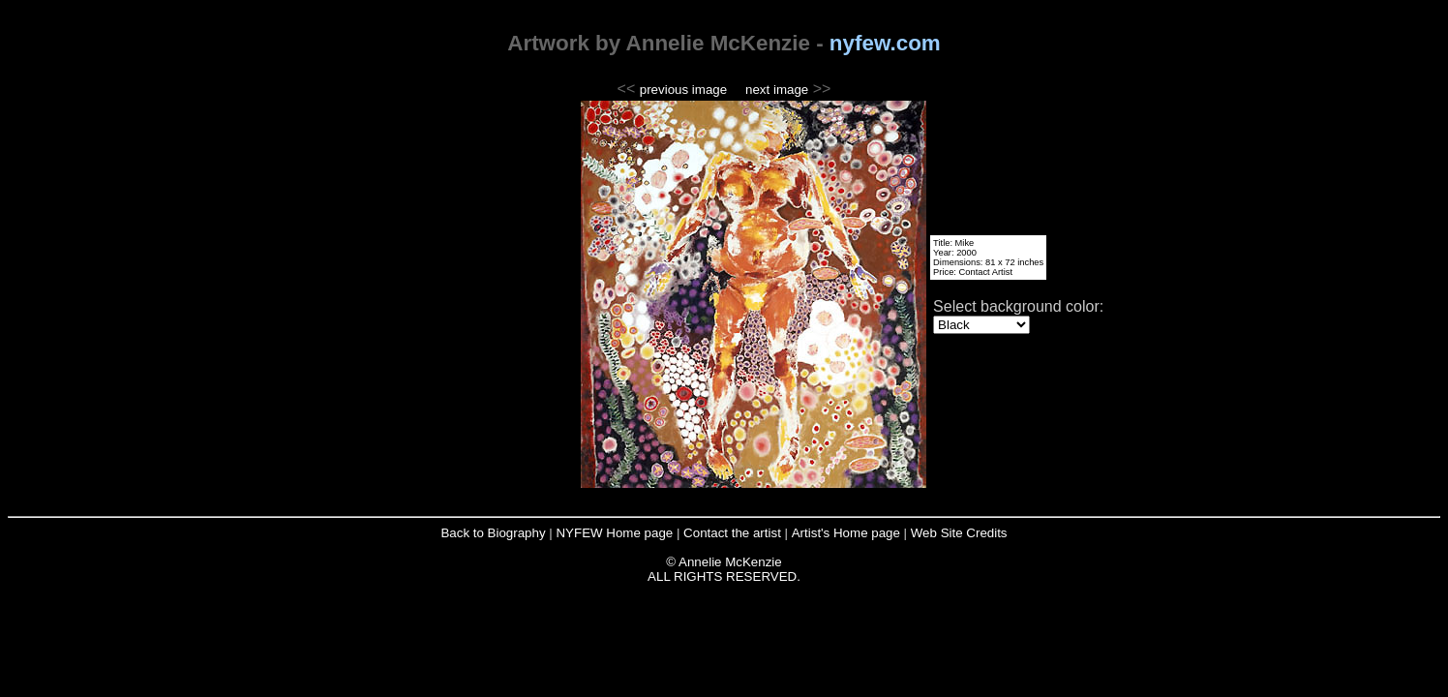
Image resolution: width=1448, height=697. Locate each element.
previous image (683, 89)
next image (776, 89)
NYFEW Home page (616, 533)
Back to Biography (494, 533)
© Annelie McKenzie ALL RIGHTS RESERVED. (724, 569)
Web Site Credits (959, 533)
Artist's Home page (848, 533)
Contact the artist (733, 533)
